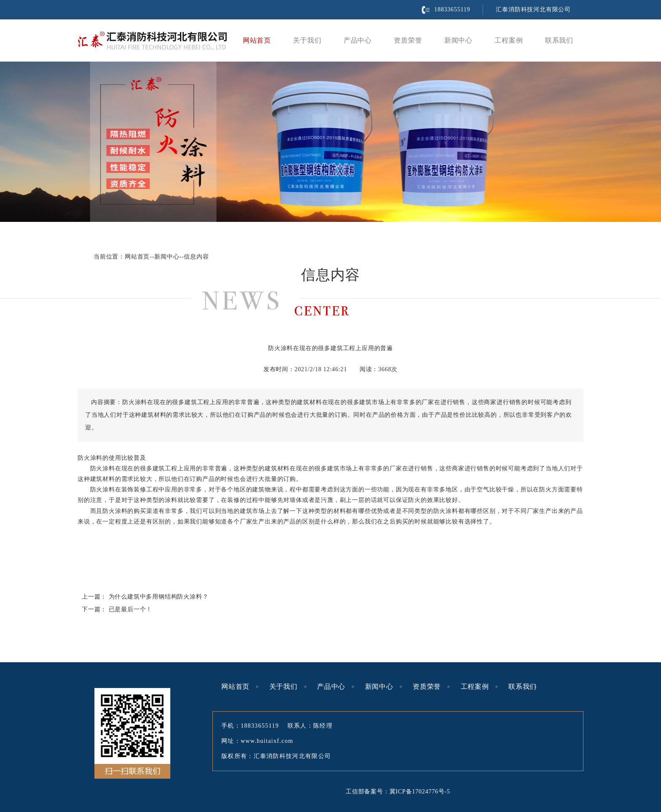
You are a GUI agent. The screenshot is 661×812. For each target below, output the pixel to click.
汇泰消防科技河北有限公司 (533, 9)
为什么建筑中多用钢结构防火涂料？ (159, 596)
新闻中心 (458, 40)
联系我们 (559, 40)
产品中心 (358, 40)
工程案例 (508, 40)
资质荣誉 (408, 40)
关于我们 (307, 40)
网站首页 (257, 40)
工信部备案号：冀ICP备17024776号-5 (398, 791)
